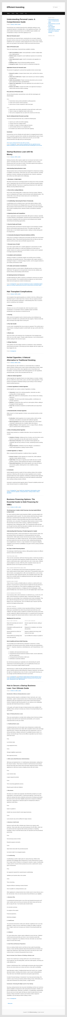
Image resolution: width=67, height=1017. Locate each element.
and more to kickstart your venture (26, 283)
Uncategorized (13, 144)
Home (8, 13)
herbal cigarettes (33, 490)
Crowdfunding (36, 283)
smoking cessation (32, 491)
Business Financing (30, 676)
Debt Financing (13, 678)
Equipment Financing (27, 678)
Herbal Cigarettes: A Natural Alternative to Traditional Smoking (54, 31)
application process (36, 144)
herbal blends (27, 490)
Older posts (9, 1003)
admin (19, 24)
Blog (17, 13)
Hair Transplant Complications (19, 292)
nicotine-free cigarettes (15, 491)
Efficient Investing (15, 7)
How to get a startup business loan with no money (18, 142)
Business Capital (23, 676)
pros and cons (39, 145)
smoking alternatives (24, 491)
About (13, 13)
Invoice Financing (35, 678)
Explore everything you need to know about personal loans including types (21, 145)
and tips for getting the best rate (26, 144)
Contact (21, 13)
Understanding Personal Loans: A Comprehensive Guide (53, 21)
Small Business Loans (14, 679)
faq (26, 13)
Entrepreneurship (19, 678)
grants (40, 285)
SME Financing (22, 679)
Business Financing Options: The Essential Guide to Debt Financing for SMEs (22, 502)
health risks (22, 490)
